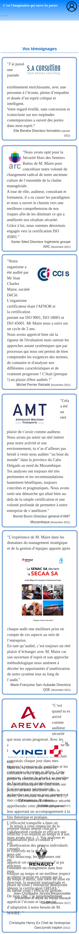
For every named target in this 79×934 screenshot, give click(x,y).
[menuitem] (4, 15)
